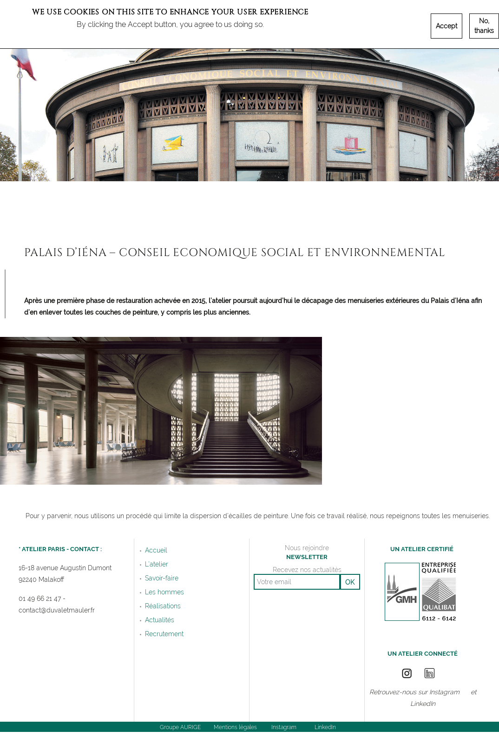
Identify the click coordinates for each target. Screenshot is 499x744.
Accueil (156, 550)
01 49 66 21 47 (40, 598)
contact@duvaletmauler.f (55, 610)
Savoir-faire (161, 578)
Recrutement (164, 634)
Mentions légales (235, 727)
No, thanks (484, 25)
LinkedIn (422, 703)
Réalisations (163, 606)
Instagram (444, 692)
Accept (446, 26)
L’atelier (156, 564)
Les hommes (164, 592)
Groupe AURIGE (180, 727)
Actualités (159, 620)
